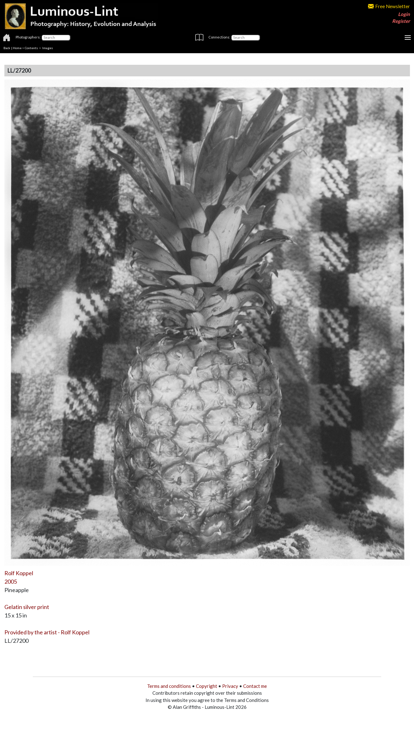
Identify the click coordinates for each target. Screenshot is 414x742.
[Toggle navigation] (407, 37)
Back (6, 48)
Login (404, 14)
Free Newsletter (389, 6)
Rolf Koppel (18, 573)
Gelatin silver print (26, 606)
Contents (31, 48)
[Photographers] (55, 37)
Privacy (230, 686)
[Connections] (245, 37)
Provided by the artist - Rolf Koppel (46, 632)
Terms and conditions (169, 686)
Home (17, 48)
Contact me (255, 686)
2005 (10, 581)
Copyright (206, 686)
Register (401, 21)
